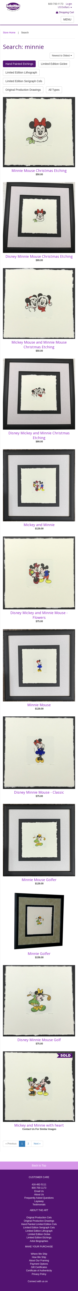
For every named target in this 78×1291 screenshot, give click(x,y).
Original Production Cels (38, 1217)
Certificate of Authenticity (39, 1270)
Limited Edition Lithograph (21, 72)
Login (69, 4)
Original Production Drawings (23, 89)
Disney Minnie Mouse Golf (39, 1039)
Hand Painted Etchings (19, 63)
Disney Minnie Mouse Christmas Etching (39, 256)
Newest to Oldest (62, 55)
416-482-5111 (39, 1184)
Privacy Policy (39, 1274)
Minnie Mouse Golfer (39, 879)
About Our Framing (39, 1260)
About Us (39, 1194)
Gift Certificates (39, 1267)
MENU (67, 19)
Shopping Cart (65, 12)
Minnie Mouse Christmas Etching (39, 170)
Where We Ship (39, 1253)
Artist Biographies (39, 1241)
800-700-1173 (39, 1187)
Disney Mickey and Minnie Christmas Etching (39, 435)
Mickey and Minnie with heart (39, 1125)
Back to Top (39, 1165)
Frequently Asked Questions (39, 1198)
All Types (54, 89)
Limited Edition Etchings (39, 1237)
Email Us (39, 1191)
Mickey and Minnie (39, 524)
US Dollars (65, 7)
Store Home (9, 32)
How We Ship (39, 1257)
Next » (37, 1143)
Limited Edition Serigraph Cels (23, 81)
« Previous (11, 1143)
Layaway (38, 1201)
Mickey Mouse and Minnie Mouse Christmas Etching (39, 344)
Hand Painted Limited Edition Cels (39, 1224)
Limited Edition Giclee (54, 63)
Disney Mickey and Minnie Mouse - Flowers (39, 615)
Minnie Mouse (39, 704)
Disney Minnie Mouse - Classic (39, 792)
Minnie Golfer (39, 953)
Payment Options (39, 1264)
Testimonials (39, 1204)
